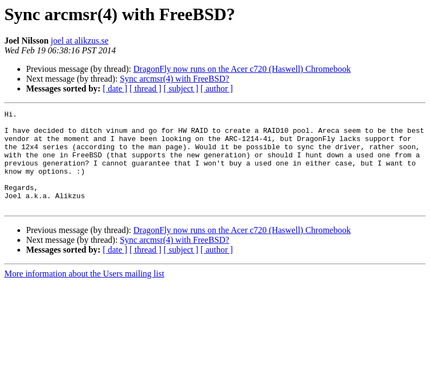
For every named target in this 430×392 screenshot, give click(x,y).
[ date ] (115, 88)
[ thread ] (145, 88)
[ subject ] (181, 88)
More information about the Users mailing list (84, 293)
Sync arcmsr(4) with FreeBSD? (174, 78)
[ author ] (217, 88)
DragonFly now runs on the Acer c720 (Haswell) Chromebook (242, 69)
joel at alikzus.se (79, 40)
